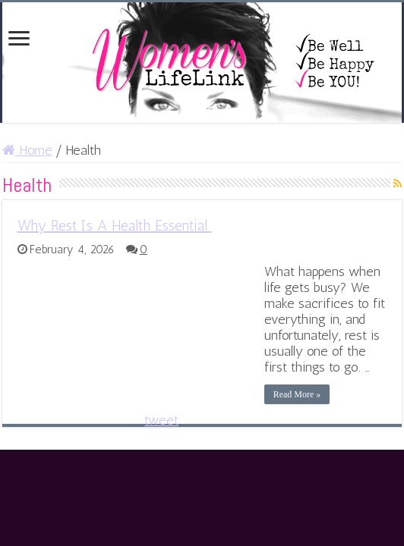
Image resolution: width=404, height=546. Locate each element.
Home (27, 150)
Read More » (297, 394)
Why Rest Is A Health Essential (114, 225)
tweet (161, 420)
